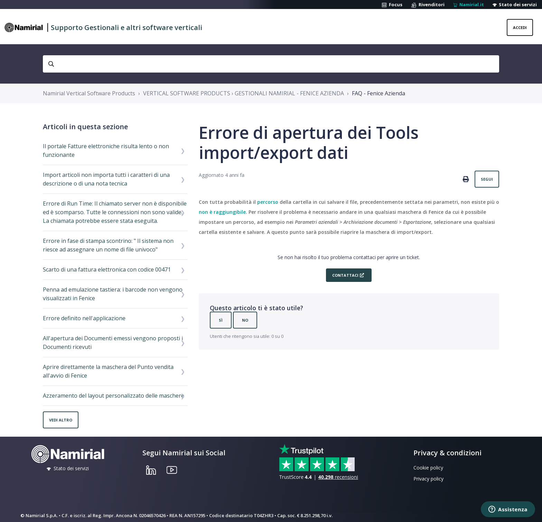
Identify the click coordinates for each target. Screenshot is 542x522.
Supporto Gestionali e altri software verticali (126, 27)
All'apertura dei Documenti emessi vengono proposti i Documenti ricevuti (113, 342)
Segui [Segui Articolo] (487, 179)
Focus (392, 4)
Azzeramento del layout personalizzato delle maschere (113, 395)
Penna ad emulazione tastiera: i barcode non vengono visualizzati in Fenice (113, 294)
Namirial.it (468, 4)
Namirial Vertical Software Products (89, 93)
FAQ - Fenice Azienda (378, 93)
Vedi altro (60, 420)
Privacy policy (428, 478)
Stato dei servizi (515, 4)
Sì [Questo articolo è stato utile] (221, 320)
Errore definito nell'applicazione (84, 318)
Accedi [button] (520, 27)
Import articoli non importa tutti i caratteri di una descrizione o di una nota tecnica (106, 179)
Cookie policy (428, 467)
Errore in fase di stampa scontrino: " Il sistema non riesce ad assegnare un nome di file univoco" (108, 245)
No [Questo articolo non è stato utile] (245, 320)
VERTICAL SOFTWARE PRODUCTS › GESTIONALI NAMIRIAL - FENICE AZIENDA (243, 93)
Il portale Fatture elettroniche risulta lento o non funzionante (106, 150)
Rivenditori (428, 4)
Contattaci (345, 275)
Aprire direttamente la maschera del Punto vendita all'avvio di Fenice (108, 371)
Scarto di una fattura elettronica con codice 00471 (107, 269)
